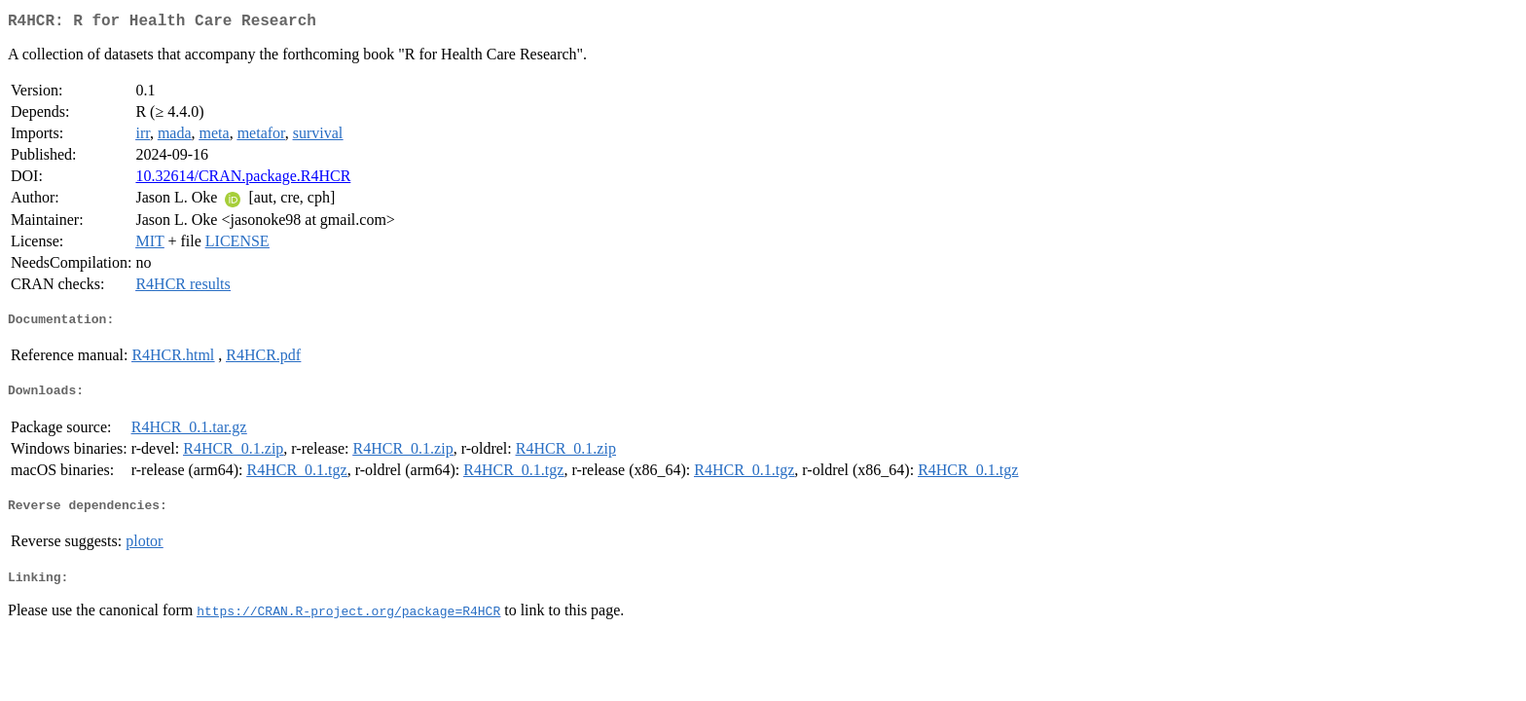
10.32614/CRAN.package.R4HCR (242, 179)
